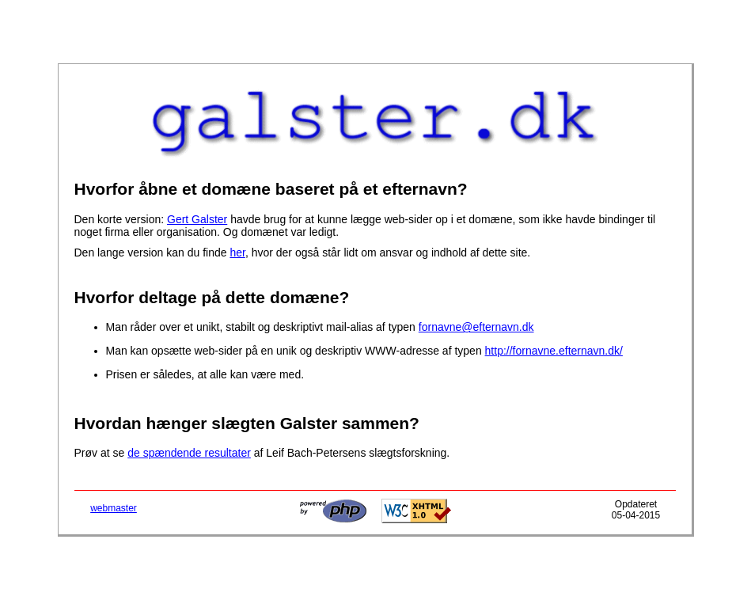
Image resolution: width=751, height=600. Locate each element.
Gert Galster (197, 219)
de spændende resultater (189, 452)
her (237, 252)
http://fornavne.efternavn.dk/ (554, 350)
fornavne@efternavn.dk (476, 327)
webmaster (113, 508)
